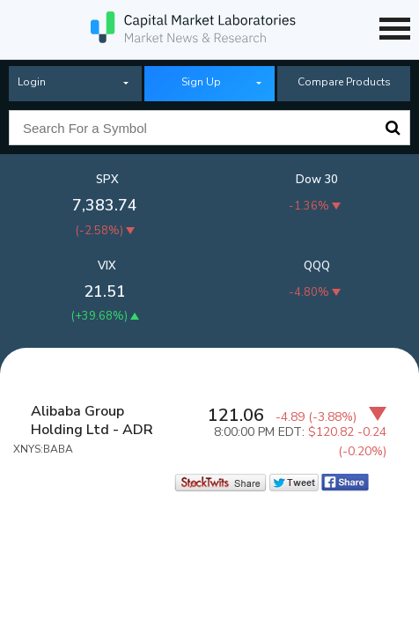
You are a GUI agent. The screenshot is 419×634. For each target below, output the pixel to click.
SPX (107, 180)
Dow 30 (317, 180)
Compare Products (344, 82)
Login (32, 82)
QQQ (317, 266)
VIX (107, 266)
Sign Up (201, 82)
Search (392, 127)
